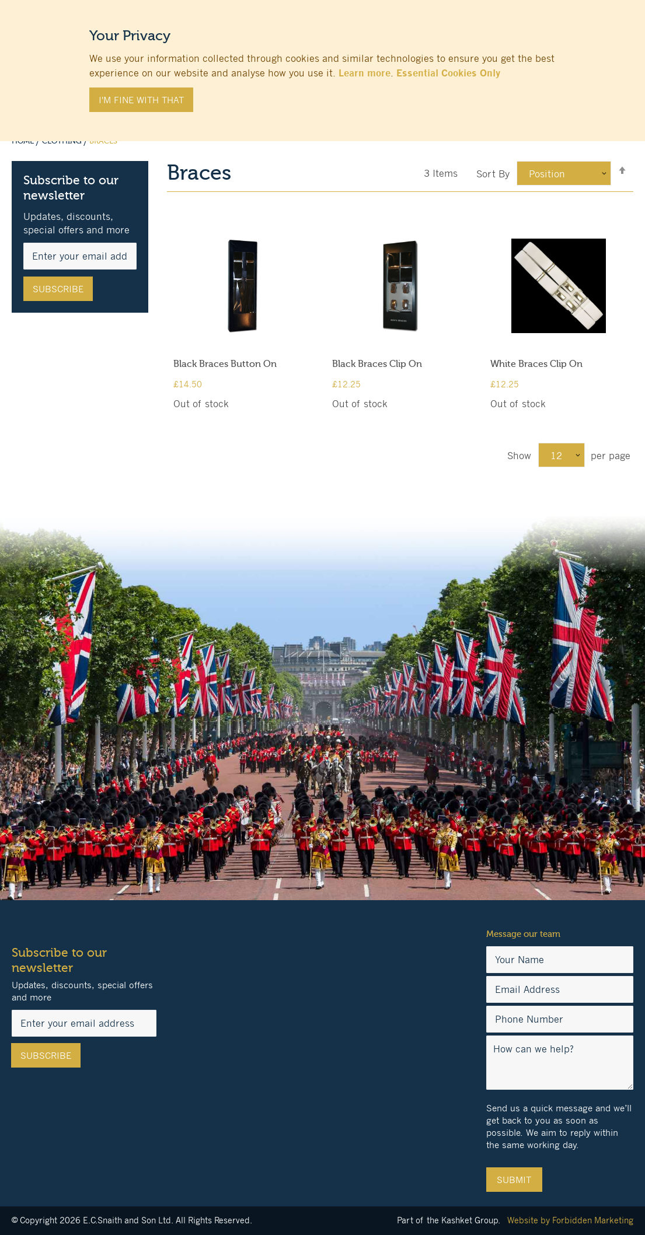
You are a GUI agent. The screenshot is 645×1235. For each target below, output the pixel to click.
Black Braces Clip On (377, 364)
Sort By (493, 174)
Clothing (62, 141)
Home (24, 141)
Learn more (365, 73)
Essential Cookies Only (448, 73)
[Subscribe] (58, 289)
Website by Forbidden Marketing (570, 1220)
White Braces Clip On (536, 364)
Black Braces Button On (225, 364)
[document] (322, 65)
